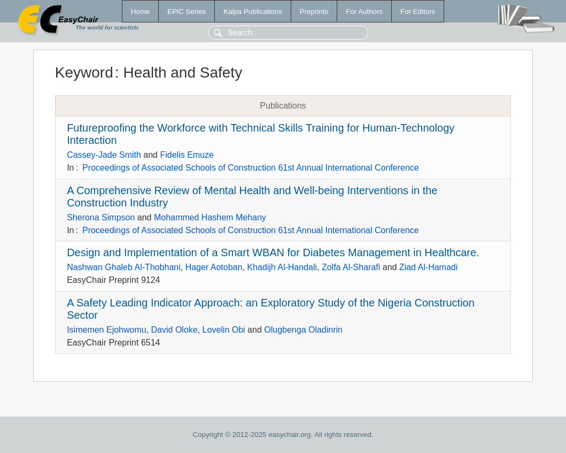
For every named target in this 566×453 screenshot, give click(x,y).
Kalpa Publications (252, 11)
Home (140, 11)
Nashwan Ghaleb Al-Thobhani (124, 267)
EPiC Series (186, 11)
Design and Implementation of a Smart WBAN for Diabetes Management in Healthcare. (273, 252)
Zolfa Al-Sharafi (351, 267)
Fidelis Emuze (186, 154)
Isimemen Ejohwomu (106, 329)
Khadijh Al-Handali (282, 267)
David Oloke (174, 329)
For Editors (417, 11)
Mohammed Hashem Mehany (210, 217)
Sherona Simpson (101, 217)
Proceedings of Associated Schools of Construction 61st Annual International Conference (250, 167)
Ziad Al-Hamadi (428, 267)
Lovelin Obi (224, 329)
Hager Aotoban (214, 267)
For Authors (364, 11)
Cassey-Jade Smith (104, 154)
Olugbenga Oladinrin (303, 329)
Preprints (314, 11)
